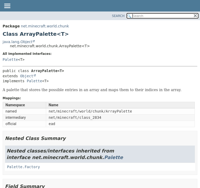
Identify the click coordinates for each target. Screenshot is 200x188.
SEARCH (118, 16)
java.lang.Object (17, 42)
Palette (10, 59)
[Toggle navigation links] (7, 6)
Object (26, 76)
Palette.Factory (23, 167)
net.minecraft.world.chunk (45, 26)
